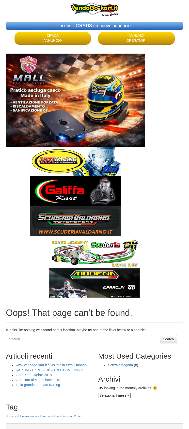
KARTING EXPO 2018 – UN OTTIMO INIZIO (50, 370)
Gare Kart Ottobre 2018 (34, 375)
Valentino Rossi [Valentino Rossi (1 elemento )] (71, 416)
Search (168, 339)
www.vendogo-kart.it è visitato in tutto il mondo (51, 365)
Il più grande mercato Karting (38, 385)
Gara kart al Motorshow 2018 (38, 380)
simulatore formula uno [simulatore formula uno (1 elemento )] (48, 416)
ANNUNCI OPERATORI (136, 38)
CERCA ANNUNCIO (52, 38)
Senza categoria (120, 365)
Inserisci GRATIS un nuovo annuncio (94, 25)
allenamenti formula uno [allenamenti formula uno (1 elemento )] (20, 416)
